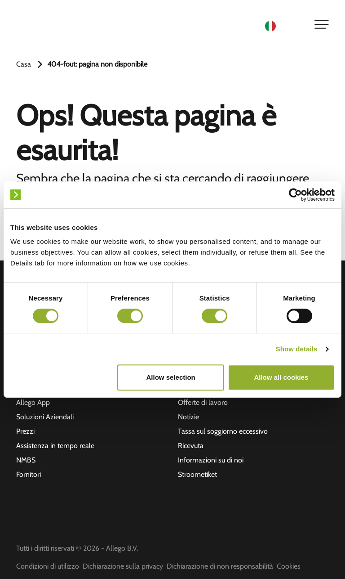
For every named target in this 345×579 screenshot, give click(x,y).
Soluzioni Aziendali (45, 417)
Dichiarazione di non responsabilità (220, 566)
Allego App (33, 402)
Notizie (188, 417)
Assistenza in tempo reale (55, 445)
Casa (23, 64)
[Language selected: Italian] (284, 25)
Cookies (289, 566)
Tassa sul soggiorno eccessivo (223, 431)
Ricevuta (190, 445)
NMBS (25, 460)
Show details (297, 349)
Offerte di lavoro (203, 402)
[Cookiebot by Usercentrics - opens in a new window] (295, 195)
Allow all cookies (281, 377)
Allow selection (170, 377)
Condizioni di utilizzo (47, 566)
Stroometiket (197, 474)
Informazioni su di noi (210, 460)
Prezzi (25, 431)
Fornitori (28, 474)
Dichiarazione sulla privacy (123, 566)
